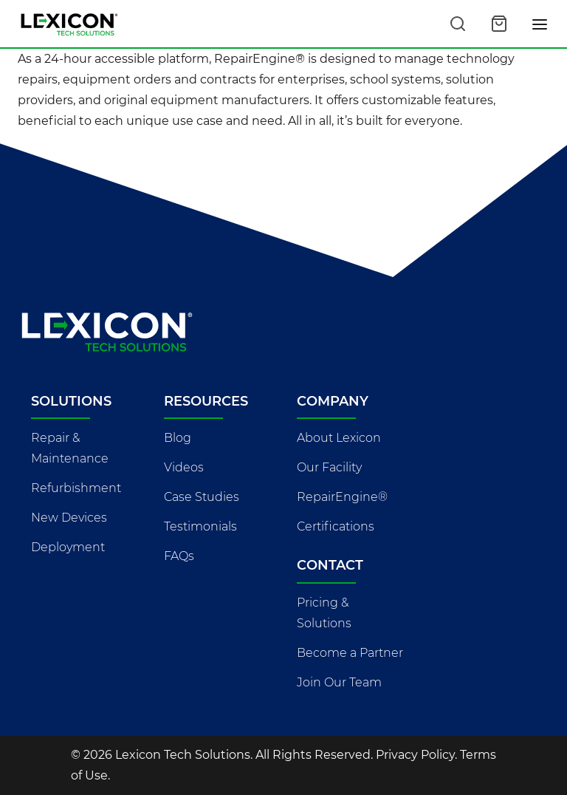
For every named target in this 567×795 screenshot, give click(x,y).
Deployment (68, 547)
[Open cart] (499, 24)
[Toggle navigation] (540, 24)
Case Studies (201, 497)
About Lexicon (339, 438)
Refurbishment (76, 488)
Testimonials (200, 526)
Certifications (335, 526)
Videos (184, 467)
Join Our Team (339, 682)
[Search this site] (458, 24)
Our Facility (329, 467)
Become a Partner (350, 653)
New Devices (69, 518)
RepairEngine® (342, 497)
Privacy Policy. (416, 755)
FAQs (179, 556)
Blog (177, 438)
